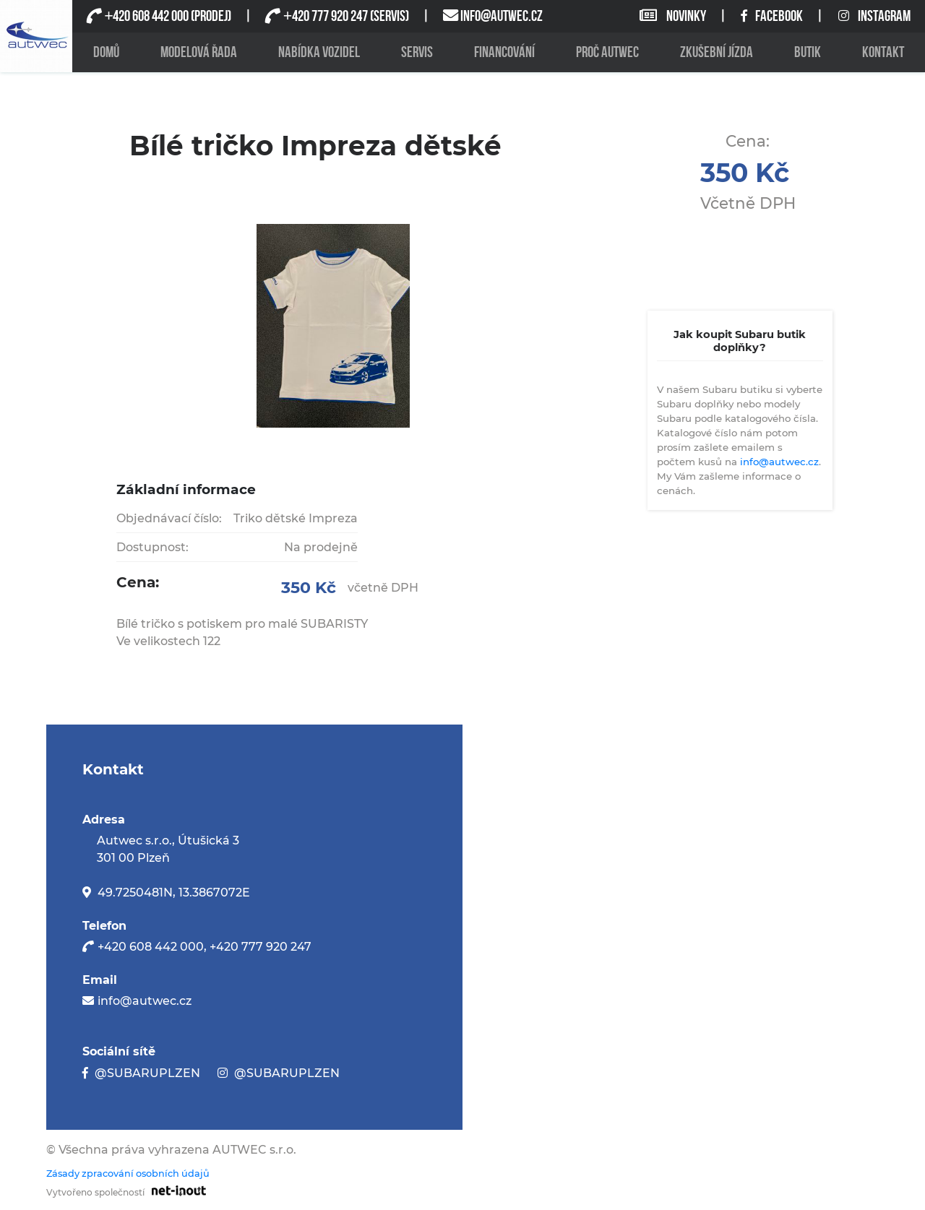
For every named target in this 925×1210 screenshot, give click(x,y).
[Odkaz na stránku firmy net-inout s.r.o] (175, 1190)
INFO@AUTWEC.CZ (501, 16)
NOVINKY (674, 16)
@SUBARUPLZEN (147, 1073)
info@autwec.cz (779, 461)
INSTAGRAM (874, 16)
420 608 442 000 (146, 16)
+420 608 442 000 (151, 947)
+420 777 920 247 (260, 947)
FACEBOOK (773, 16)
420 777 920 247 (325, 16)
